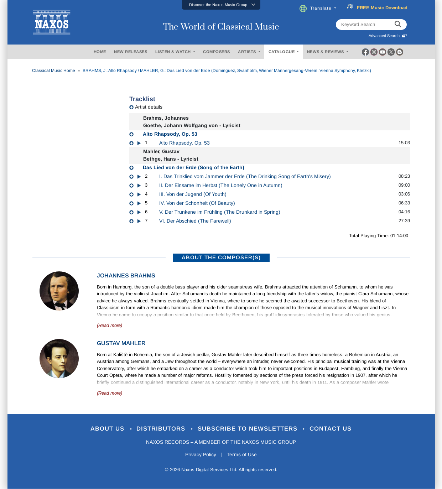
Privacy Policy (200, 454)
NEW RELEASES (130, 52)
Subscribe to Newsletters (249, 429)
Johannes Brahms (126, 275)
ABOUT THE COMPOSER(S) (221, 257)
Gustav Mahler (121, 343)
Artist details (148, 107)
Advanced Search (388, 35)
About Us (108, 429)
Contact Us (331, 429)
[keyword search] (398, 24)
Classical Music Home (53, 70)
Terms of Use (242, 454)
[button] (221, 5)
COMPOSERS (216, 52)
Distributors (161, 429)
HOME (100, 52)
